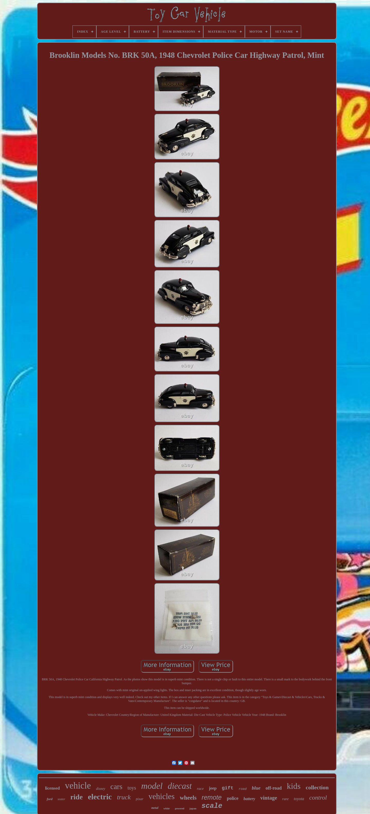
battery (249, 799)
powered (179, 808)
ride (76, 797)
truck (124, 797)
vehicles (162, 796)
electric (100, 796)
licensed (52, 788)
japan (192, 808)
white (166, 808)
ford (49, 799)
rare (285, 799)
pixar (140, 799)
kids (293, 786)
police (232, 798)
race (200, 788)
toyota (299, 799)
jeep (213, 788)
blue (256, 788)
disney (100, 789)
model (152, 786)
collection (317, 787)
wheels (188, 797)
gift (228, 788)
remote (212, 797)
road (243, 789)
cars (116, 786)
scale (211, 806)
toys (131, 788)
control (318, 797)
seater (61, 799)
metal (154, 808)
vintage (268, 798)
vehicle (78, 786)
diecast (180, 786)
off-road (274, 788)
